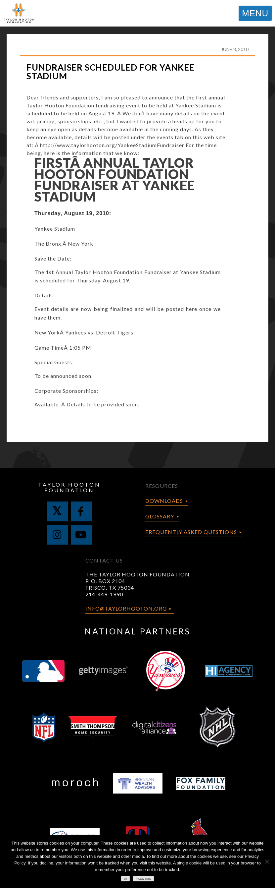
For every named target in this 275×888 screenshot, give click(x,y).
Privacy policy (143, 878)
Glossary (159, 516)
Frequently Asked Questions (191, 532)
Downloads (164, 501)
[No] (266, 861)
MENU (255, 13)
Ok (125, 878)
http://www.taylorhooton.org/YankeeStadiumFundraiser (112, 145)
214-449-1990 (104, 594)
